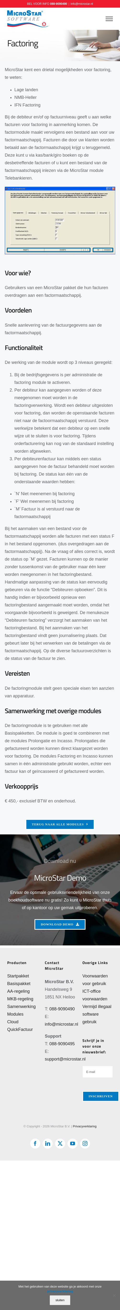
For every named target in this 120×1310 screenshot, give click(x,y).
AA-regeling (18, 991)
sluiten (60, 1300)
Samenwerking (21, 1006)
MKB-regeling (20, 999)
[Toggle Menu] (109, 19)
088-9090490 (58, 3)
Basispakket (18, 983)
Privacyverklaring (85, 1126)
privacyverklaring (60, 1291)
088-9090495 (62, 1043)
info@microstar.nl (82, 3)
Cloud (12, 1021)
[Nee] (114, 1295)
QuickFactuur (20, 1029)
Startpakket (18, 976)
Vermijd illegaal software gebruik (96, 1014)
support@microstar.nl (65, 1059)
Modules (15, 1014)
